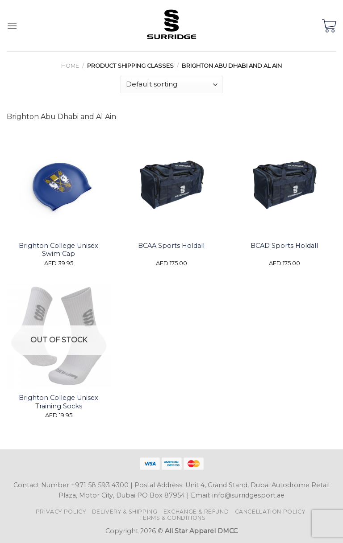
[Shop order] (171, 84)
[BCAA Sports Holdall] (171, 184)
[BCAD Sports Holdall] (284, 184)
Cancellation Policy (270, 511)
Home (70, 65)
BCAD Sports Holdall (284, 246)
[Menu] (12, 26)
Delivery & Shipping (125, 511)
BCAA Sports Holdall (171, 246)
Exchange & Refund (196, 511)
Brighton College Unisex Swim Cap (58, 250)
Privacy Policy (61, 511)
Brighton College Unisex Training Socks (58, 402)
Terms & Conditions (172, 517)
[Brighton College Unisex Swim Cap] (59, 184)
